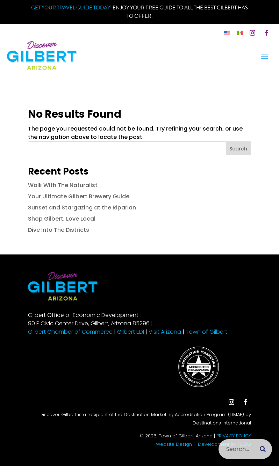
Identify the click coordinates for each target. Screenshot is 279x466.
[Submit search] (263, 449)
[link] (227, 32)
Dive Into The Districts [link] (58, 230)
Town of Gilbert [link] (206, 332)
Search (238, 148)
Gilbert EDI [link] (130, 332)
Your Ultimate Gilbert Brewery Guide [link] (78, 196)
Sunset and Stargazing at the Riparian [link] (82, 208)
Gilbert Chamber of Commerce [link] (70, 332)
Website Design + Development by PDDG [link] (203, 444)
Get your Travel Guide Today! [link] (71, 8)
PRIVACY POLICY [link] (233, 435)
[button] (252, 32)
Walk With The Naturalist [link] (63, 185)
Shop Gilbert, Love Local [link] (61, 219)
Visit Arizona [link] (165, 332)
